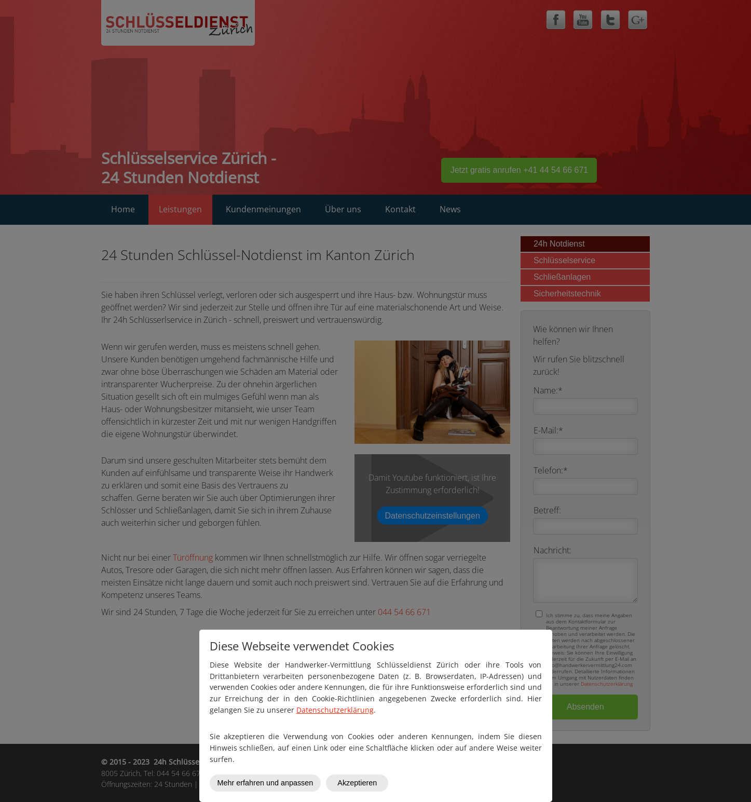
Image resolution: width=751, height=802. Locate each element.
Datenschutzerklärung (335, 710)
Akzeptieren (357, 783)
